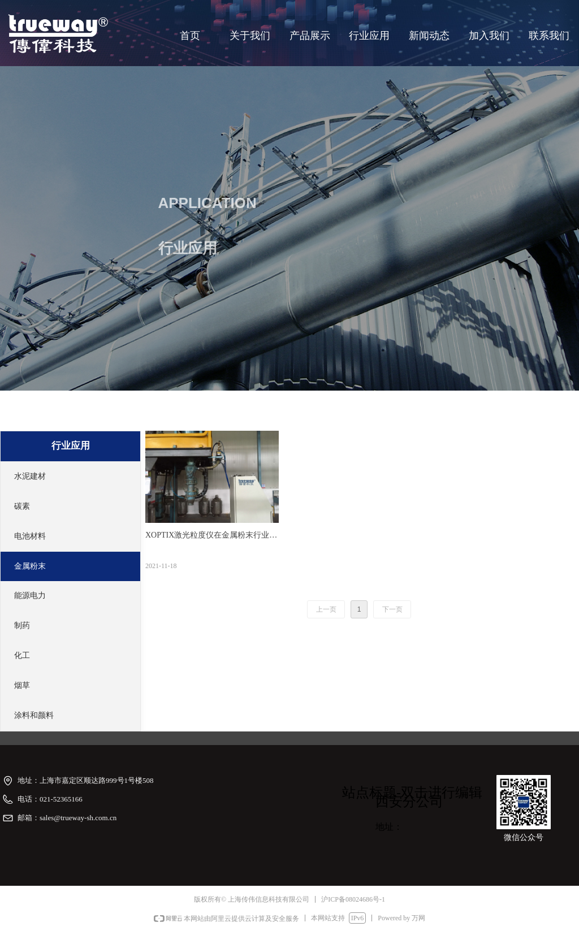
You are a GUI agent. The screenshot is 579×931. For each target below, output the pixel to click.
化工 (22, 655)
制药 (22, 625)
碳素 (22, 506)
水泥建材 (30, 476)
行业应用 (70, 445)
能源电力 (30, 595)
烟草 (22, 685)
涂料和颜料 (34, 715)
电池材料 (30, 536)
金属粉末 (30, 566)
